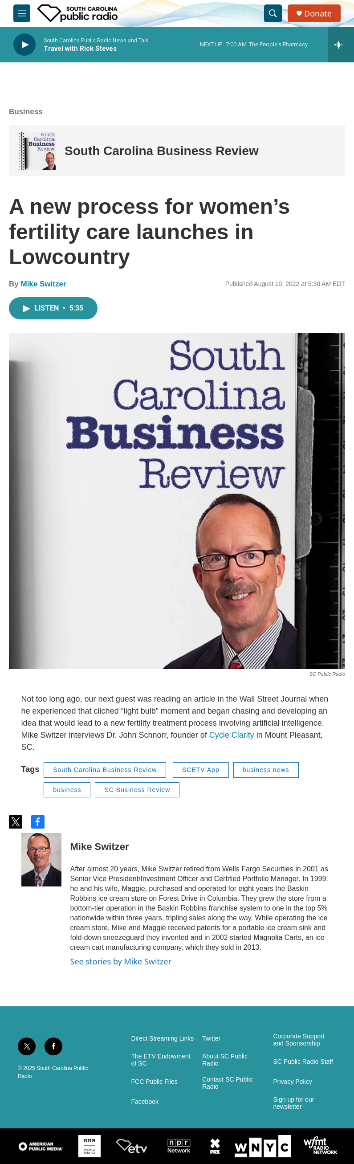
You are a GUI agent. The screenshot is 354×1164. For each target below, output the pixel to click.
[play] (24, 45)
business (67, 789)
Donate (318, 13)
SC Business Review (137, 789)
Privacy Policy (292, 1081)
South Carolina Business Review (162, 151)
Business (26, 111)
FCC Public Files (154, 1081)
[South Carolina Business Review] (37, 151)
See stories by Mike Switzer (121, 961)
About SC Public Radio (225, 1060)
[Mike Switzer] (41, 859)
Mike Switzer (43, 284)
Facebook (145, 1102)
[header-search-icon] (273, 13)
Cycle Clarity (231, 735)
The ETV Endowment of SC (161, 1060)
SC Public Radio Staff (303, 1061)
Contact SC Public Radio (227, 1083)
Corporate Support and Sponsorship (299, 1040)
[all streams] (341, 44)
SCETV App (201, 769)
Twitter (211, 1038)
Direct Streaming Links (162, 1038)
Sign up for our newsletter (293, 1103)
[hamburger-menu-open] (21, 13)
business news (266, 769)
